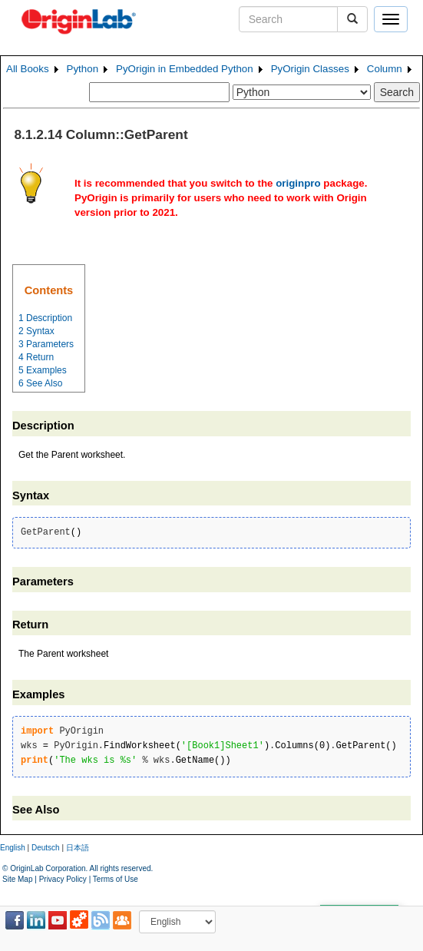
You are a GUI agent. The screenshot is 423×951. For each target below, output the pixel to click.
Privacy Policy (63, 879)
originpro (298, 183)
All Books (27, 69)
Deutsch (45, 847)
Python (83, 69)
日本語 (77, 847)
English (12, 847)
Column (384, 69)
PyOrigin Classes (310, 69)
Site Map (17, 879)
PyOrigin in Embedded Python (184, 69)
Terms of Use (115, 879)
